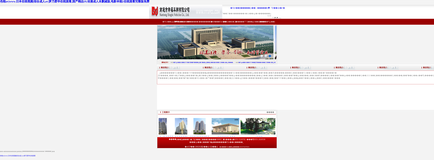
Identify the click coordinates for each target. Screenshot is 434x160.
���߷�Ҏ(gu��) (266, 22)
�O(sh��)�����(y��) (243, 8)
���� (270, 112)
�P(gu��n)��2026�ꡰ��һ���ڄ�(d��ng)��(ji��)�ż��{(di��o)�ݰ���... (203, 62)
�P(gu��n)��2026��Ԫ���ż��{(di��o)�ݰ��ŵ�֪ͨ (259, 62)
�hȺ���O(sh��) (217, 22)
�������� (205, 22)
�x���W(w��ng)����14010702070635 (234, 147)
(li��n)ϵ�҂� (278, 8)
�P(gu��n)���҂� (181, 22)
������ (192, 22)
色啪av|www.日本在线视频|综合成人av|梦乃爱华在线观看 (17, 156)
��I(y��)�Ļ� (229, 22)
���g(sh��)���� (253, 22)
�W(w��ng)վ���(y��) (168, 22)
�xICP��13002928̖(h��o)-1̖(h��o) (201, 147)
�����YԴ (241, 22)
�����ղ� (263, 8)
